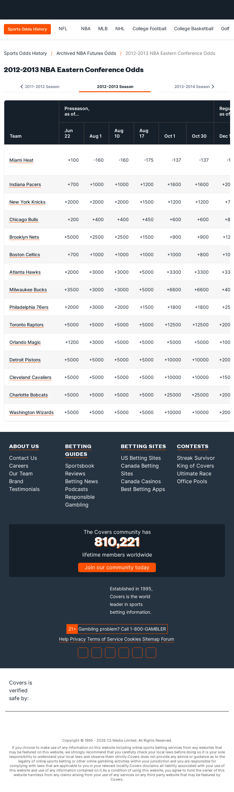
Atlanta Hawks (25, 272)
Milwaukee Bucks (28, 289)
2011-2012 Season (39, 86)
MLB (103, 28)
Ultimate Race (194, 473)
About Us (24, 446)
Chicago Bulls (23, 219)
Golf (225, 28)
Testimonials (24, 489)
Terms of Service (105, 639)
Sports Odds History (25, 53)
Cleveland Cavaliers (30, 377)
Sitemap (151, 639)
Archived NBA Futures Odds (86, 53)
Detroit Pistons (25, 359)
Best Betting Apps (143, 489)
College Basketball (193, 28)
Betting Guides (78, 450)
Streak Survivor (196, 458)
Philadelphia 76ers (29, 307)
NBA (85, 28)
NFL (66, 28)
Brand (16, 481)
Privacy (78, 639)
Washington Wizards (31, 412)
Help (64, 639)
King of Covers (195, 465)
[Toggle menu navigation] (225, 9)
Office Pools (192, 481)
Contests (193, 446)
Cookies (132, 639)
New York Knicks (27, 202)
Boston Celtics (24, 254)
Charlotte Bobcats (28, 394)
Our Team (21, 473)
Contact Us (23, 458)
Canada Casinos (141, 481)
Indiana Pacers (25, 184)
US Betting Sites (141, 458)
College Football (149, 28)
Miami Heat (21, 160)
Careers (18, 465)
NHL (120, 28)
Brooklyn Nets (24, 237)
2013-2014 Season (194, 86)
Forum (167, 639)
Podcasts (76, 489)
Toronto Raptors (26, 324)
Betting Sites (143, 446)
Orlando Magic (25, 342)
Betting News (81, 481)
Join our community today (117, 567)
